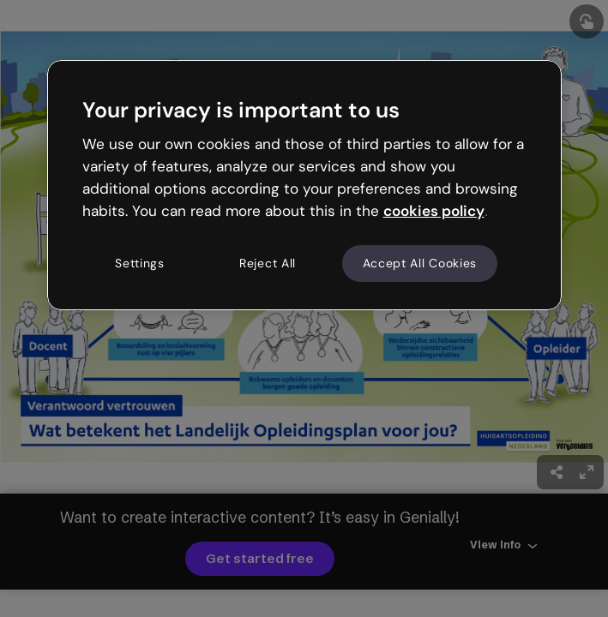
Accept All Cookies (420, 263)
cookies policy (434, 210)
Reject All (267, 263)
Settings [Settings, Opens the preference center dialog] (140, 263)
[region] (304, 185)
